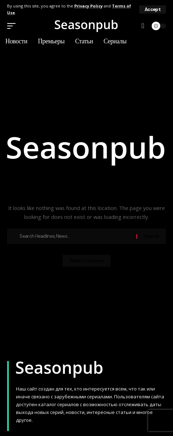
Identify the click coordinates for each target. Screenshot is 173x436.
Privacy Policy (88, 6)
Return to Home (86, 261)
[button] (152, 9)
